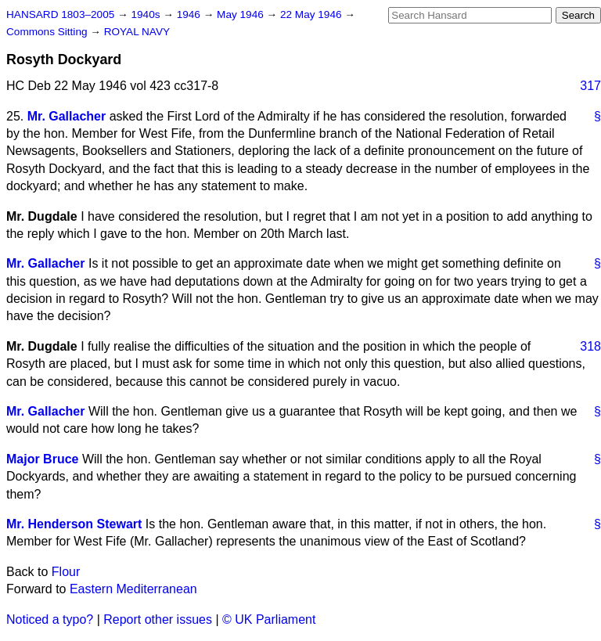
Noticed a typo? (49, 619)
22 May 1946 (312, 14)
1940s (147, 14)
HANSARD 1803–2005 (60, 14)
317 (590, 85)
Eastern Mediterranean (133, 589)
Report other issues (157, 619)
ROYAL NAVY (137, 32)
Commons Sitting (48, 32)
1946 (190, 14)
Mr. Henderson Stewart (74, 524)
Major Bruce (42, 459)
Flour (66, 571)
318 (590, 346)
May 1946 (241, 14)
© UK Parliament (268, 619)
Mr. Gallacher (66, 116)
